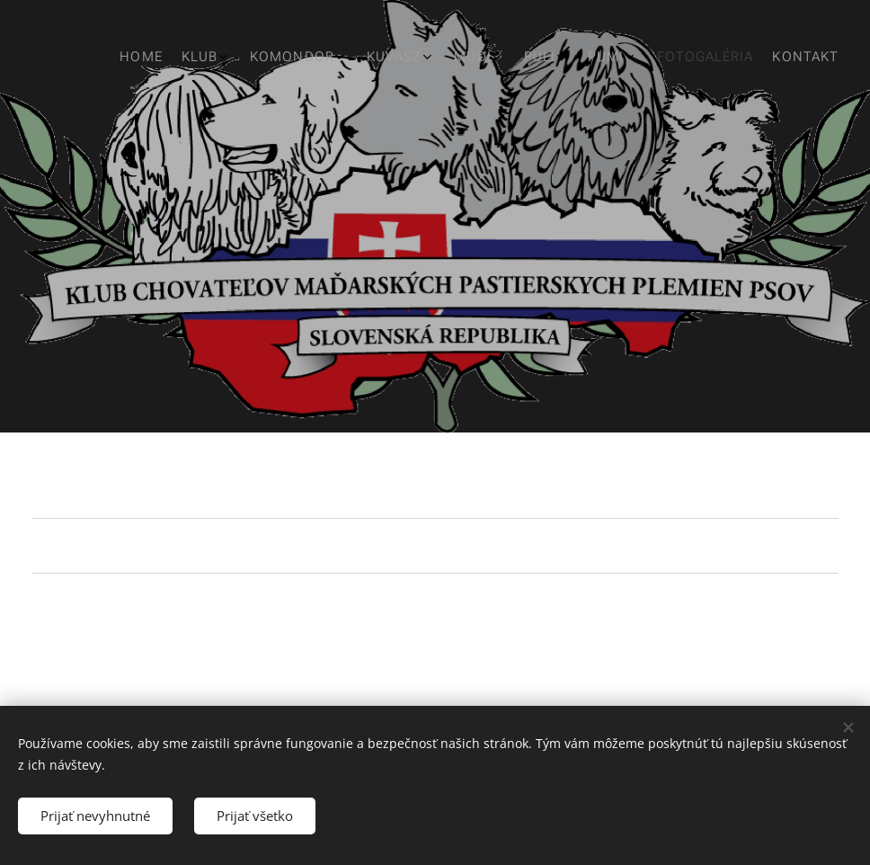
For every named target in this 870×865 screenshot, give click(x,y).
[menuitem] (560, 58)
